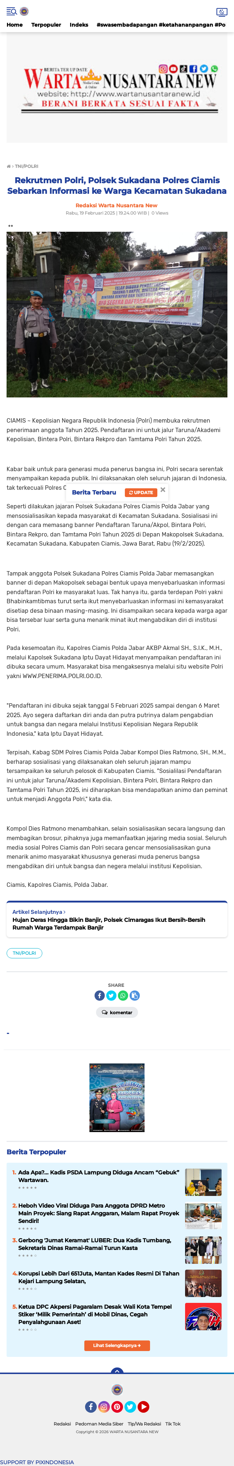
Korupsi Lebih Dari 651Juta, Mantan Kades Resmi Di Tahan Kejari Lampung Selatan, (98, 1277)
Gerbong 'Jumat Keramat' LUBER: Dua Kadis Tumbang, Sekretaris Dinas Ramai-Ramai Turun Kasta (94, 1244)
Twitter (133, 1410)
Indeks (79, 25)
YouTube (149, 1410)
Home (15, 25)
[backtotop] (117, 1374)
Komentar (117, 1012)
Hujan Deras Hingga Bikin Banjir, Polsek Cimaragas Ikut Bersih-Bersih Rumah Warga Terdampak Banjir (108, 923)
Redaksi (62, 1424)
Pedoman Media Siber (99, 1424)
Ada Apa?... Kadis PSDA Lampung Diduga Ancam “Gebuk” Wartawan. (98, 1176)
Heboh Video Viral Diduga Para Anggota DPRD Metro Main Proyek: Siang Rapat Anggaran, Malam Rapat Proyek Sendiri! (98, 1213)
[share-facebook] (100, 995)
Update (141, 492)
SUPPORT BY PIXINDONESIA (37, 1462)
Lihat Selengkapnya (117, 1345)
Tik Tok (172, 1424)
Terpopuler (46, 25)
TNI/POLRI (24, 953)
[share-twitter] (111, 995)
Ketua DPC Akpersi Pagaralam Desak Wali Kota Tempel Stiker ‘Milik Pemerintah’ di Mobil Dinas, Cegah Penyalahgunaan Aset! (95, 1314)
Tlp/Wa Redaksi (144, 1424)
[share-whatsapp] (123, 995)
